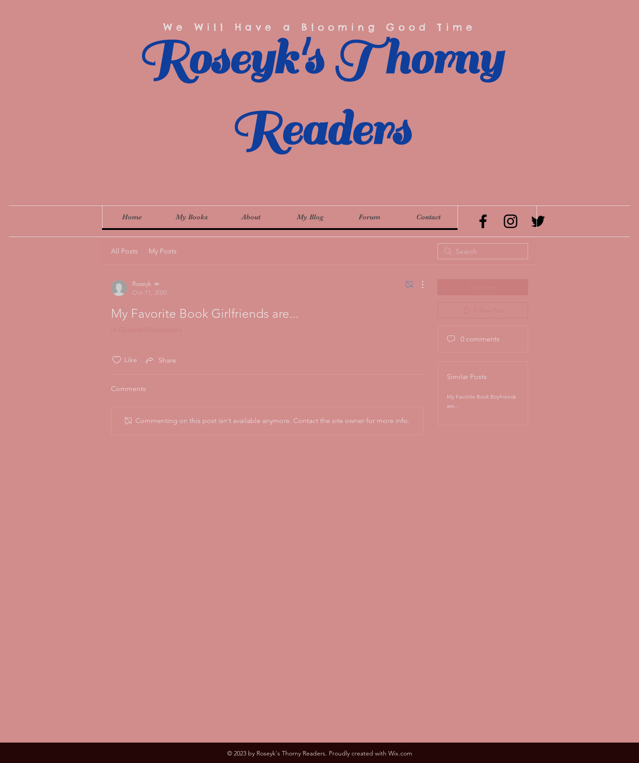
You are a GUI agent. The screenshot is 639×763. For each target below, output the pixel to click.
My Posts (163, 251)
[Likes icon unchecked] (116, 360)
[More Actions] (418, 284)
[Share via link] (160, 360)
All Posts (124, 251)
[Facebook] (483, 221)
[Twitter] (538, 221)
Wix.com (400, 753)
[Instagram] (510, 221)
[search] (483, 251)
